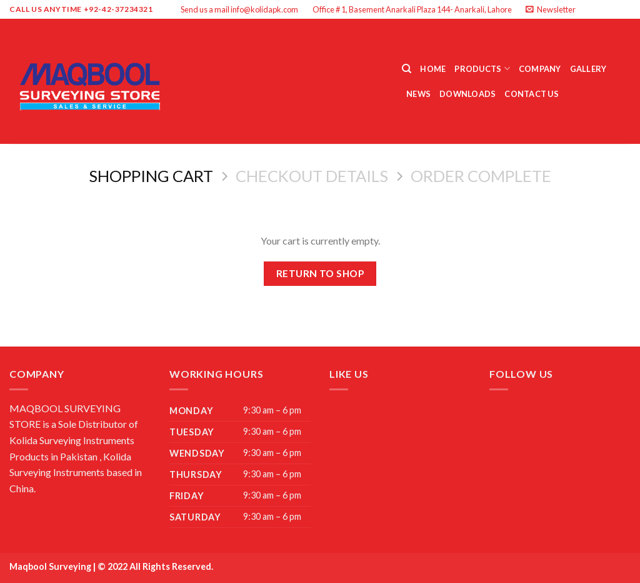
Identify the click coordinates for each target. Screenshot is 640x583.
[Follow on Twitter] (612, 9)
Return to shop (320, 273)
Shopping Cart (151, 175)
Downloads (467, 94)
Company (540, 69)
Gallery (588, 69)
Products (482, 68)
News (418, 94)
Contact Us (531, 94)
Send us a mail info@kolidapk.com (239, 9)
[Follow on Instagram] (600, 9)
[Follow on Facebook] (588, 9)
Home (433, 69)
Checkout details (312, 175)
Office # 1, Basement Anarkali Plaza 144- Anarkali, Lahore (412, 9)
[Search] (406, 69)
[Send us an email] (624, 9)
